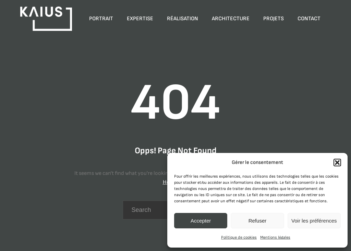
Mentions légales (275, 237)
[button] (337, 162)
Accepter (201, 221)
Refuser (258, 221)
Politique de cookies (239, 237)
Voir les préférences (314, 221)
